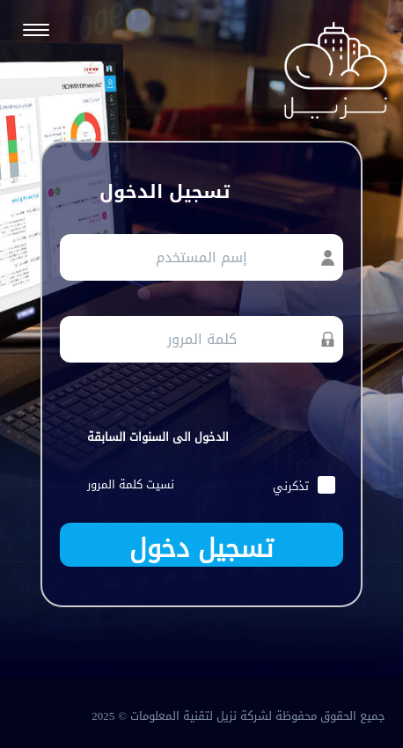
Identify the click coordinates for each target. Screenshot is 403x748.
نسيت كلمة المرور (130, 484)
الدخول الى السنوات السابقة (158, 437)
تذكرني (304, 486)
